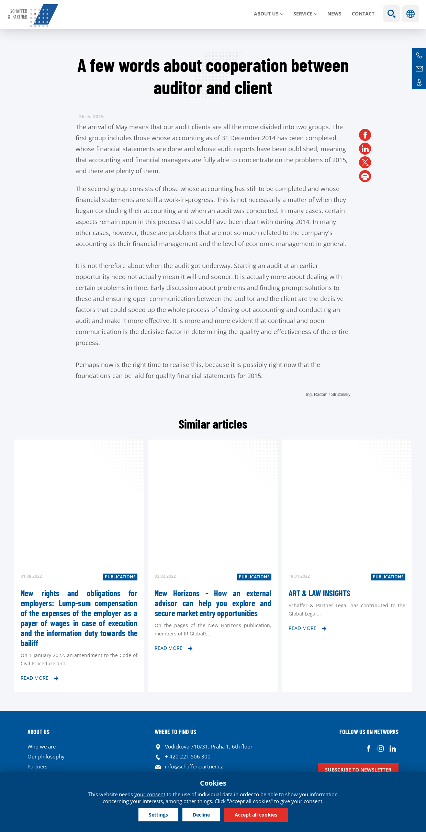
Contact (363, 13)
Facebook (368, 748)
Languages (410, 13)
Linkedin (392, 748)
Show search (391, 13)
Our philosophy (46, 756)
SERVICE (303, 13)
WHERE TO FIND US (175, 731)
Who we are (41, 746)
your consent (149, 794)
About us (266, 13)
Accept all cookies (256, 814)
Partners (37, 766)
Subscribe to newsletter (358, 769)
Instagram (380, 748)
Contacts (419, 82)
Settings (158, 814)
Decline (201, 814)
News (334, 13)
